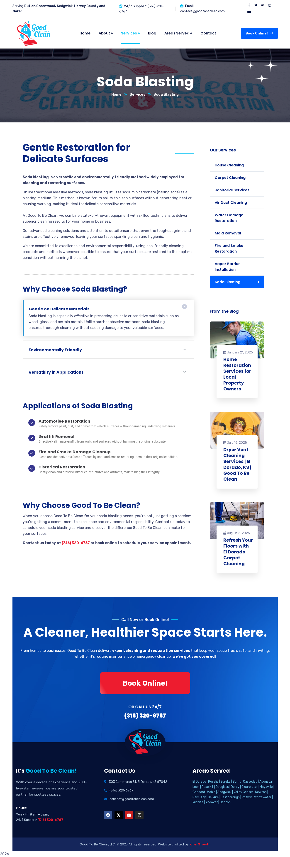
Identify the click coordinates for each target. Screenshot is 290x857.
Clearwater (249, 787)
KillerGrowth (200, 844)
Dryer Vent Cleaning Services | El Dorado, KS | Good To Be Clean (237, 464)
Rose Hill (208, 787)
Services (137, 94)
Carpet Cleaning (230, 177)
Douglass (222, 787)
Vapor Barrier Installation (227, 266)
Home (116, 94)
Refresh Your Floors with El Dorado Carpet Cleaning (238, 552)
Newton (261, 792)
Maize (211, 792)
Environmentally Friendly (55, 350)
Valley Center (243, 792)
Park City (199, 797)
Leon (196, 787)
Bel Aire (213, 797)
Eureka (226, 782)
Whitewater (262, 797)
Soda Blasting (227, 282)
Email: (190, 6)
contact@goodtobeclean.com (202, 11)
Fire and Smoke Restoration (229, 248)
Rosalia (213, 782)
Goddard (199, 792)
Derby (235, 787)
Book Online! (259, 33)
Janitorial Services (232, 190)
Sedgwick (224, 792)
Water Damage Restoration (229, 217)
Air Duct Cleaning (231, 202)
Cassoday (250, 782)
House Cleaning (229, 165)
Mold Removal (228, 233)
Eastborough (230, 797)
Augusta (265, 782)
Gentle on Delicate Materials (59, 309)
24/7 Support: (135, 6)
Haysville (266, 787)
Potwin (247, 797)
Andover (211, 802)
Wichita (198, 802)
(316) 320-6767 (76, 543)
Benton (225, 802)
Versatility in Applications (56, 372)
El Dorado (199, 782)
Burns (237, 782)
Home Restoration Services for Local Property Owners (237, 374)
